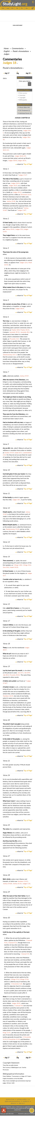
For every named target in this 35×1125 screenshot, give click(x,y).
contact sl (25, 1101)
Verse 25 (6, 825)
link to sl (21, 1103)
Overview (22, 95)
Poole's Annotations (21, 51)
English (7, 51)
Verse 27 (6, 856)
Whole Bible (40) (24, 107)
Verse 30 (6, 918)
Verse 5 (6, 300)
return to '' (24, 164)
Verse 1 (6, 169)
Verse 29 (6, 892)
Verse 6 (6, 317)
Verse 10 (6, 470)
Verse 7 (6, 372)
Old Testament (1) (24, 110)
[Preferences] (33, 8)
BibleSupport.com (16, 1067)
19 (28, 73)
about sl (13, 1103)
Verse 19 (6, 666)
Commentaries (18, 48)
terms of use (10, 1099)
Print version (23, 93)
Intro (5, 78)
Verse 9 (6, 444)
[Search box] (22, 84)
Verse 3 (6, 248)
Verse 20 (6, 720)
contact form (17, 1110)
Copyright (22, 97)
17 (7, 73)
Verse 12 (6, 508)
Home (6, 48)
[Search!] (29, 84)
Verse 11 (6, 493)
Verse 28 (6, 875)
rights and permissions (12, 1101)
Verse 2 (6, 219)
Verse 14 (6, 557)
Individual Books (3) (25, 113)
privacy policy (22, 1099)
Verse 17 (6, 621)
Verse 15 (6, 604)
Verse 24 (6, 775)
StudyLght (12, 3)
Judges (6, 54)
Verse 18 (6, 644)
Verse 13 (6, 542)
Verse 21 (6, 761)
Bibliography (23, 100)
